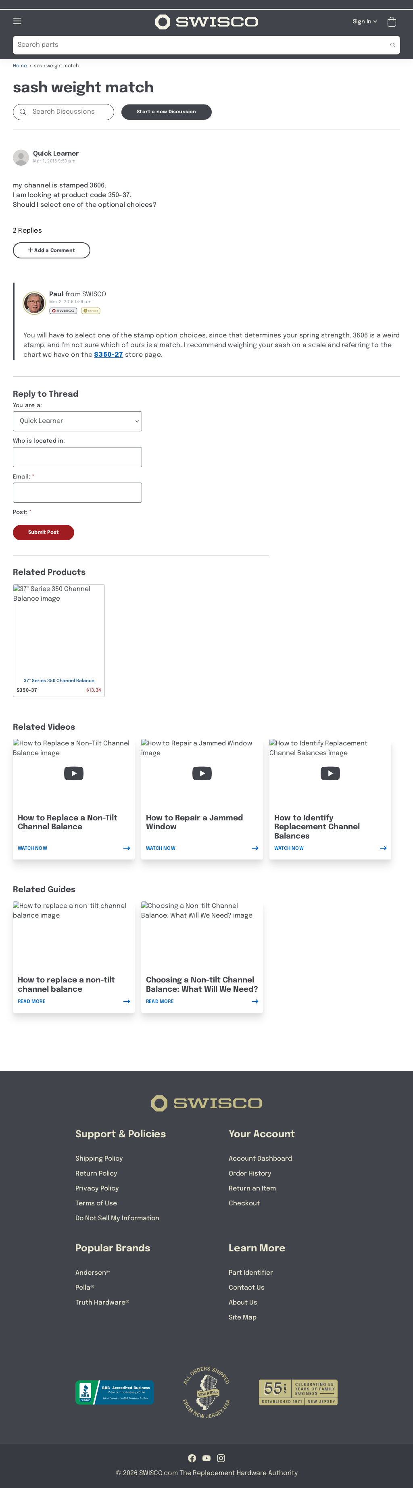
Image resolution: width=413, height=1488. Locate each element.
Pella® (84, 1287)
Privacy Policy (97, 1188)
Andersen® (92, 1272)
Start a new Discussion (166, 111)
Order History (250, 1173)
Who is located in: (39, 440)
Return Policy (96, 1173)
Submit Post (43, 532)
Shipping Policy (99, 1158)
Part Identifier (251, 1272)
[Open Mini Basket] (393, 22)
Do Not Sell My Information (117, 1218)
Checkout (244, 1203)
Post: (20, 512)
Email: (21, 476)
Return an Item (252, 1188)
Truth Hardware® (102, 1302)
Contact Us (247, 1287)
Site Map (243, 1317)
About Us (243, 1302)
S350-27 (108, 354)
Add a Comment (51, 250)
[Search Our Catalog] (194, 44)
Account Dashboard (260, 1158)
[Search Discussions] (71, 111)
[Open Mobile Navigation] (17, 20)
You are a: (27, 405)
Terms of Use (96, 1203)
